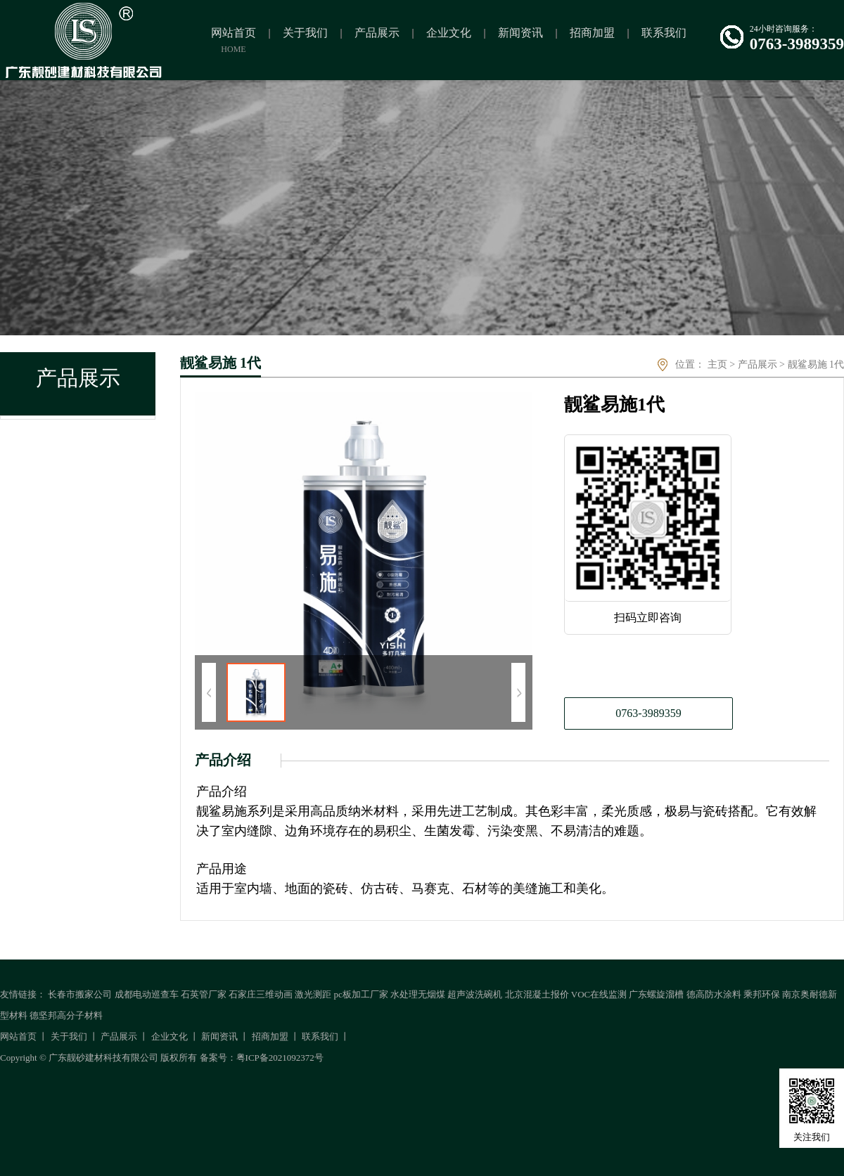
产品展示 (757, 364)
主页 (717, 364)
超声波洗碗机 (474, 994)
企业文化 (169, 1036)
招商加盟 (270, 1036)
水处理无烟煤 (417, 994)
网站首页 (18, 1036)
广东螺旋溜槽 (656, 994)
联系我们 (320, 1036)
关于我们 (69, 1036)
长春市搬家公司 (80, 994)
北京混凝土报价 (537, 994)
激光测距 (313, 994)
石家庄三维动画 (261, 994)
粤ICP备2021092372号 (280, 1057)
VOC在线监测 (599, 994)
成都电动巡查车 (147, 994)
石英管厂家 (203, 994)
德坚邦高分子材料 (66, 1015)
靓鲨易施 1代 (816, 364)
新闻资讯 (219, 1036)
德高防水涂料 (713, 994)
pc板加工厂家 (361, 994)
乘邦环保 (761, 994)
